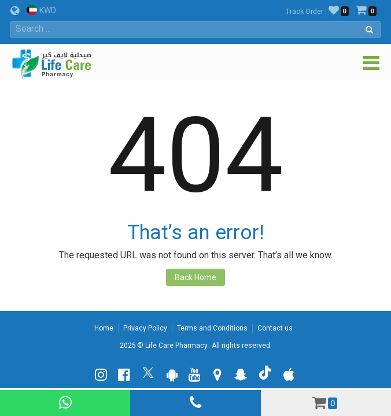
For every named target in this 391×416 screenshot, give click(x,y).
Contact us (275, 328)
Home (103, 328)
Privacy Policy (145, 328)
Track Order (304, 12)
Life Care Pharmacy (176, 345)
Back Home (195, 277)
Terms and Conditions (212, 328)
